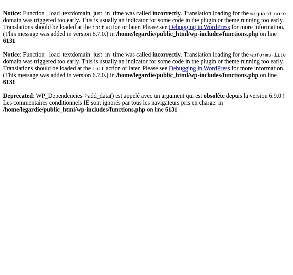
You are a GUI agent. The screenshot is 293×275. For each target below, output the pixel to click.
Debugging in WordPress (199, 27)
